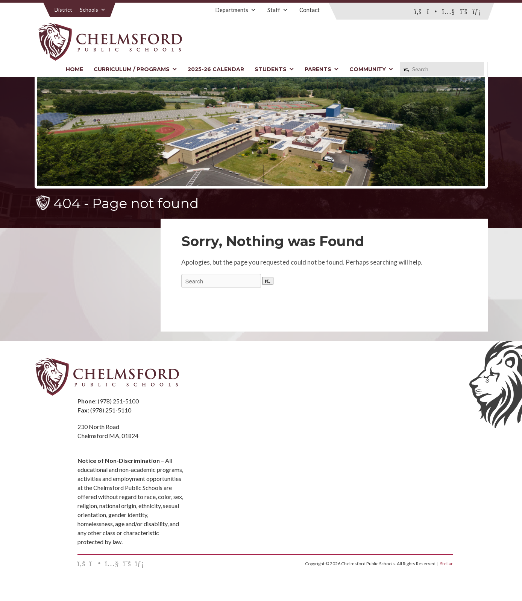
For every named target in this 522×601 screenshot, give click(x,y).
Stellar (446, 563)
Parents (322, 69)
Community (371, 69)
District (63, 9)
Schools (93, 9)
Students (274, 69)
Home (74, 69)
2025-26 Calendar (216, 69)
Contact (309, 9)
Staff (277, 9)
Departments (235, 9)
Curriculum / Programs (135, 69)
